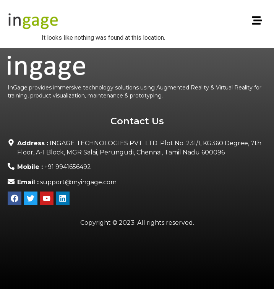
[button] (256, 21)
